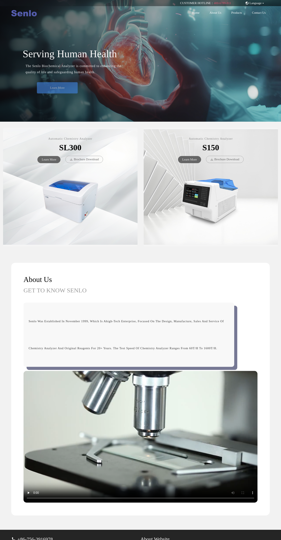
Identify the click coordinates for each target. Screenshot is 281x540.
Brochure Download (84, 159)
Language (255, 3)
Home (196, 12)
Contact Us (259, 12)
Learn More (61, 87)
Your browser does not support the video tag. (140, 437)
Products (236, 12)
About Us (215, 12)
